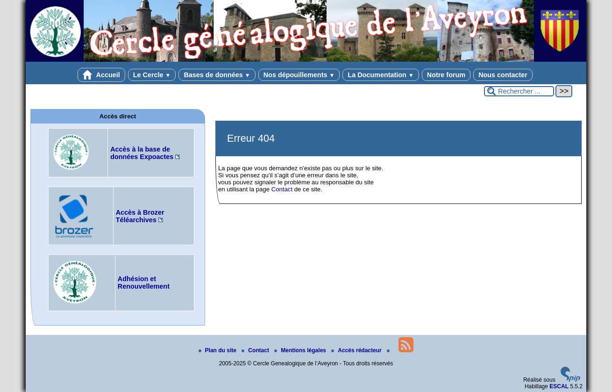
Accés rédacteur (357, 350)
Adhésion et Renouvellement (144, 282)
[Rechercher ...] (519, 91)
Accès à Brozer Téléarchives (140, 216)
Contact (281, 189)
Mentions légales (300, 350)
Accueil (101, 75)
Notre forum (446, 75)
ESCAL (559, 386)
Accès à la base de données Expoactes (141, 152)
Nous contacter (502, 75)
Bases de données (217, 75)
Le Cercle (152, 75)
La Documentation (380, 75)
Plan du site (218, 350)
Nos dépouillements (299, 75)
